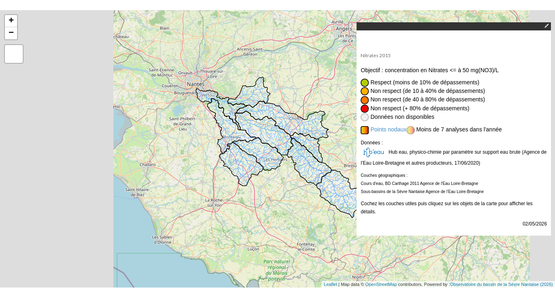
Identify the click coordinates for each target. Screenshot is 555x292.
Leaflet (330, 284)
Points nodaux (388, 129)
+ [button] (11, 21)
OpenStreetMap (381, 284)
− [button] (11, 33)
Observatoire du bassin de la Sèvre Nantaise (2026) (501, 284)
